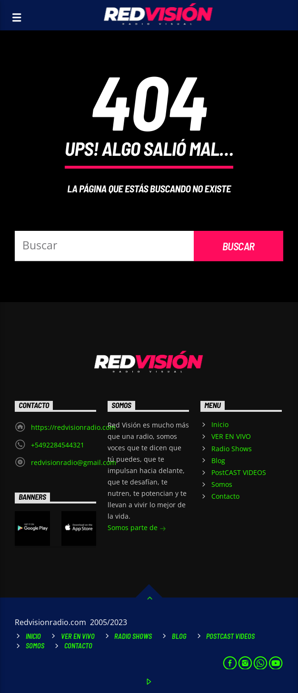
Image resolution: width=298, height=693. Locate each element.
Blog (218, 460)
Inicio (219, 424)
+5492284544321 (57, 444)
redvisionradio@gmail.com (73, 462)
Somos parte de (137, 528)
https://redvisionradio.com (73, 427)
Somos (221, 484)
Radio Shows (231, 448)
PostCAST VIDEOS (238, 472)
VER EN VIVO (231, 436)
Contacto (225, 496)
